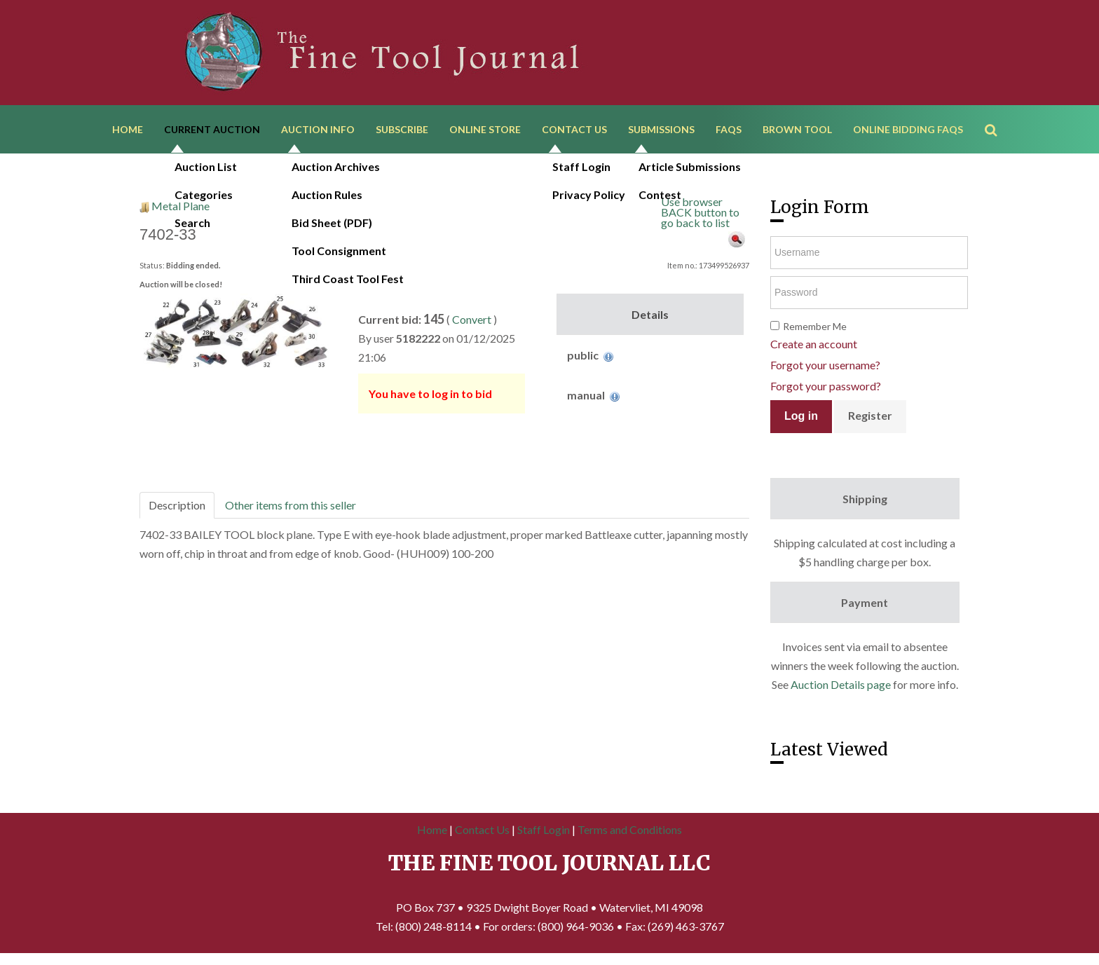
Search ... (997, 111)
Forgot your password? (825, 390)
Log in (801, 421)
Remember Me (815, 331)
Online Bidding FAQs (908, 131)
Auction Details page (841, 689)
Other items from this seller (290, 509)
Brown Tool (797, 131)
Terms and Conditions (630, 834)
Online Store (485, 131)
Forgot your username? (825, 369)
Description (177, 509)
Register (870, 420)
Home (127, 131)
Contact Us (574, 131)
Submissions (661, 131)
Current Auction (212, 131)
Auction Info (318, 131)
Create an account (813, 348)
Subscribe (402, 131)
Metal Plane (180, 210)
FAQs (729, 131)
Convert (471, 324)
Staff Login (543, 834)
